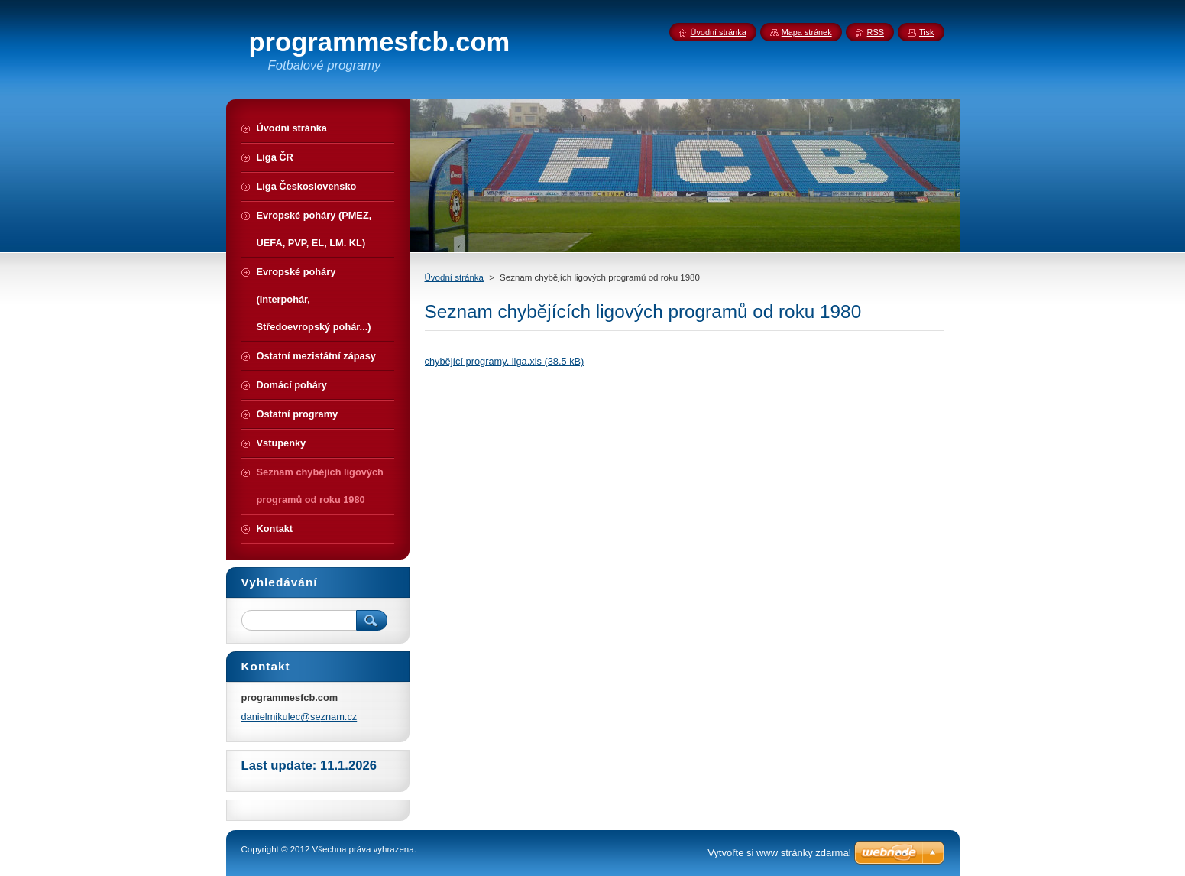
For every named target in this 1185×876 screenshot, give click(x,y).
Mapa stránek (807, 32)
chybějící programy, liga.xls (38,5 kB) (504, 361)
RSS (875, 32)
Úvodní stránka (454, 277)
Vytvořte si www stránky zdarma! (779, 852)
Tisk (926, 32)
